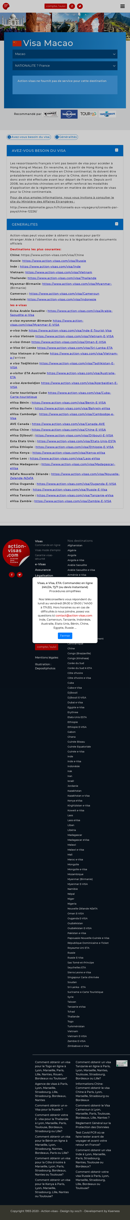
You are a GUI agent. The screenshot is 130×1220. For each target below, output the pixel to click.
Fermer (65, 635)
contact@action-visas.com (74, 615)
